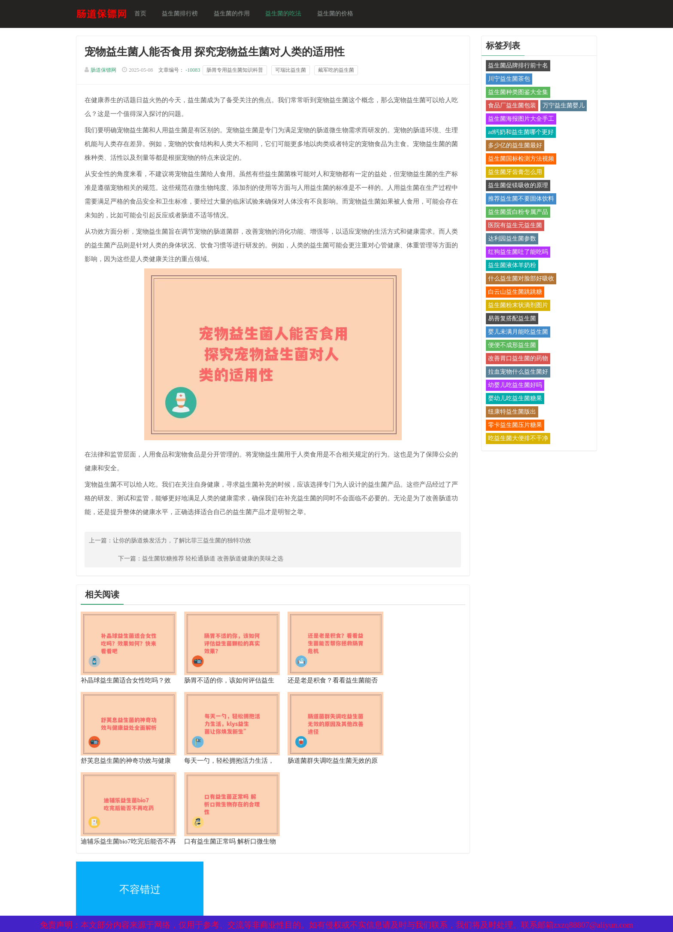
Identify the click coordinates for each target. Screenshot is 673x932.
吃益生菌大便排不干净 (514, 439)
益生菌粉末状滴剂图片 (514, 306)
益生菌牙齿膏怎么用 (511, 173)
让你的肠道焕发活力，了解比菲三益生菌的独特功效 (187, 542)
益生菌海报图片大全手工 (517, 119)
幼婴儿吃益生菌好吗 (511, 386)
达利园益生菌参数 (508, 239)
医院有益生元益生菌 (511, 226)
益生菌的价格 (339, 14)
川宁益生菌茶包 (505, 79)
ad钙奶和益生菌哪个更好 (517, 133)
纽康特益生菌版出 (508, 412)
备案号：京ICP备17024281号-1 (325, 859)
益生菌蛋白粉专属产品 (514, 213)
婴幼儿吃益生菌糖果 (511, 399)
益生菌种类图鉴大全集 (514, 93)
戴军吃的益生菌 (341, 71)
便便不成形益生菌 (508, 346)
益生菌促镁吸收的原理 (514, 186)
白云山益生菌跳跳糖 (511, 292)
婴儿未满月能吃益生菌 (514, 332)
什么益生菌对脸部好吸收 (517, 279)
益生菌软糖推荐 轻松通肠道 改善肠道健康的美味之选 (382, 542)
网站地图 (195, 859)
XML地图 (93, 859)
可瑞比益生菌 (295, 71)
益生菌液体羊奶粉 (508, 266)
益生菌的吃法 (288, 14)
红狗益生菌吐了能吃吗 (514, 253)
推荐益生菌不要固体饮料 (517, 199)
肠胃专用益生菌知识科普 (239, 71)
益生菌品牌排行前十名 (514, 66)
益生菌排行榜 (185, 14)
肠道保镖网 (108, 71)
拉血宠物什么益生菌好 (514, 372)
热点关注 (195, 878)
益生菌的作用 (236, 14)
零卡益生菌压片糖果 (511, 426)
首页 (145, 14)
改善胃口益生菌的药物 (514, 359)
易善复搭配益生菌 (508, 319)
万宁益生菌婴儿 (560, 106)
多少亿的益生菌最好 (511, 146)
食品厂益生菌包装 (508, 106)
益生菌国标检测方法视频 (517, 159)
